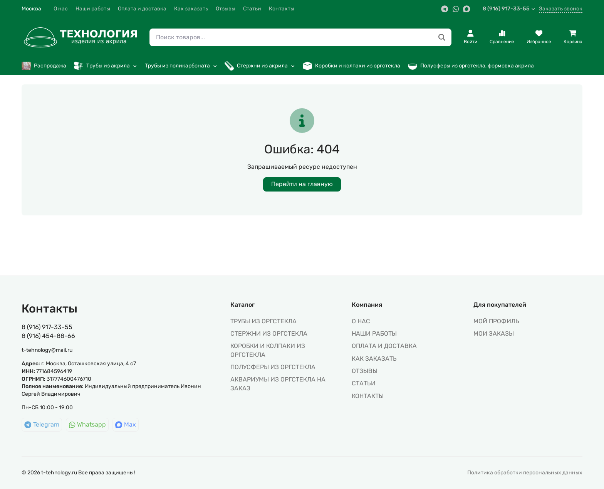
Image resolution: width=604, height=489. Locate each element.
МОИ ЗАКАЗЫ (493, 333)
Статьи (252, 8)
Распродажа (44, 66)
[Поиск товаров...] (442, 37)
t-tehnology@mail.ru (47, 350)
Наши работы (93, 8)
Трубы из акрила (105, 66)
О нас (61, 8)
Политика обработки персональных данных (524, 472)
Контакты (281, 8)
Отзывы (225, 8)
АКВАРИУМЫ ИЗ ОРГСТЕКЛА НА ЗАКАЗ (277, 384)
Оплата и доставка (142, 8)
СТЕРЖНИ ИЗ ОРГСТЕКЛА (268, 333)
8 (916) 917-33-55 (509, 8)
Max (125, 424)
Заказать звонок (560, 8)
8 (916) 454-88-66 (48, 335)
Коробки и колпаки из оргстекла (351, 66)
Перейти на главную (302, 184)
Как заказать (191, 8)
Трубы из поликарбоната (181, 65)
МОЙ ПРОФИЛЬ (496, 321)
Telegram (41, 424)
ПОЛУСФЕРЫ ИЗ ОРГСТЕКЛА (272, 367)
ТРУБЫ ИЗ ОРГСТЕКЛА (263, 321)
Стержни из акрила (260, 66)
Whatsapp (87, 424)
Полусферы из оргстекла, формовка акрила (471, 66)
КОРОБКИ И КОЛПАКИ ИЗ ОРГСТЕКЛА (267, 350)
